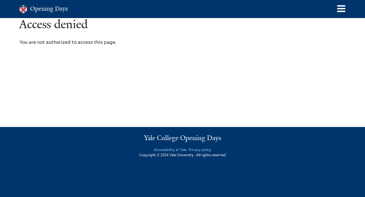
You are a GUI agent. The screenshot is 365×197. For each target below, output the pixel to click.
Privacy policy (200, 150)
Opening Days (49, 9)
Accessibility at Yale (170, 150)
